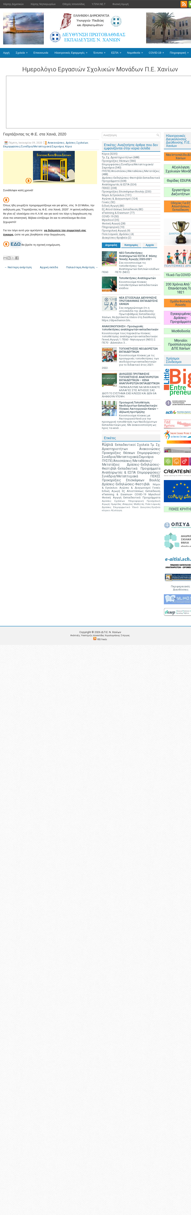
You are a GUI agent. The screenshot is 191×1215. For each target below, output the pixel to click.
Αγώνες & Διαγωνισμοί (116, 198)
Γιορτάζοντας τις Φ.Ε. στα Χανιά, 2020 (34, 134)
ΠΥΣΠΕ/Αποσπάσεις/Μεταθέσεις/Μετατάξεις (131, 171)
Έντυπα (100, 51)
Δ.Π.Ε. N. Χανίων (111, 632)
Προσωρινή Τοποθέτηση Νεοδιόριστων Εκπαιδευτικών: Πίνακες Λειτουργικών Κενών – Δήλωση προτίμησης (138, 407)
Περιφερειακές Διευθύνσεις (180, 588)
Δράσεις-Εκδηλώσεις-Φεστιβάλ (126, 484)
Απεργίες (127, 504)
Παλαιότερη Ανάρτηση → (82, 267)
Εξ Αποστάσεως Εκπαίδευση (120, 209)
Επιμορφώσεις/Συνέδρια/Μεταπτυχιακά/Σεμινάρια (33, 146)
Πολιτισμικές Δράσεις (116, 234)
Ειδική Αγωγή (110, 205)
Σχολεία (23, 51)
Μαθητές (139, 504)
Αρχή (6, 52)
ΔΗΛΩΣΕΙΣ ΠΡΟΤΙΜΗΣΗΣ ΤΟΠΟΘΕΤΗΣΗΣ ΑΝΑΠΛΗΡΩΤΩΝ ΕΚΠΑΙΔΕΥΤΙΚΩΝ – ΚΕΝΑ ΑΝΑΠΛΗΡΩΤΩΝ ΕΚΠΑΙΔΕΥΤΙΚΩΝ (139, 378)
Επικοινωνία (40, 52)
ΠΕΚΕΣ (106, 188)
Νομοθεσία (136, 51)
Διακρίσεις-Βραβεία (114, 237)
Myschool (108, 219)
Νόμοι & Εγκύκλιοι (113, 195)
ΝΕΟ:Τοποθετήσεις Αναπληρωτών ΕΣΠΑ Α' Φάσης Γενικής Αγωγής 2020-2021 (138, 256)
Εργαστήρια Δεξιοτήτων (180, 192)
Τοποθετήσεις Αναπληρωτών (137, 278)
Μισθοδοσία (180, 331)
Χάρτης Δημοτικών (13, 4)
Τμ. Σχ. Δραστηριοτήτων (117, 157)
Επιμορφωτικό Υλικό (125, 507)
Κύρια (68, 146)
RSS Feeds (102, 639)
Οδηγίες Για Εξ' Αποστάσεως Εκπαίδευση (181, 206)
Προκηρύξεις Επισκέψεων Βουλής (123, 191)
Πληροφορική (110, 227)
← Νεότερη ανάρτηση (18, 267)
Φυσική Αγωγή (120, 4)
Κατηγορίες (131, 245)
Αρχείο (150, 245)
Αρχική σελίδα (49, 267)
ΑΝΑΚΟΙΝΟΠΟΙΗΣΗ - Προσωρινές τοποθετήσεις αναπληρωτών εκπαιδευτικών (130, 328)
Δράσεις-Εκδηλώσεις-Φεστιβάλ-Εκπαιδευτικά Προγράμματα (131, 466)
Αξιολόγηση (116, 510)
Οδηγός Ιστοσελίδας (73, 4)
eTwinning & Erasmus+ (115, 212)
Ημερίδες (116, 504)
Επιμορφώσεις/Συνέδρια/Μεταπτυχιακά (131, 474)
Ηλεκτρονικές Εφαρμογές (72, 51)
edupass (106, 510)
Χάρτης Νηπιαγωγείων (43, 4)
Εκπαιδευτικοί (125, 445)
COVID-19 (158, 51)
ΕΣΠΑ (117, 51)
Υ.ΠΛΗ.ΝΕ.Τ (99, 4)
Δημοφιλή (111, 245)
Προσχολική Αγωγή (114, 230)
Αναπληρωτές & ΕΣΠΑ (116, 184)
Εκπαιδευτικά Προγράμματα (141, 497)
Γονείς (106, 202)
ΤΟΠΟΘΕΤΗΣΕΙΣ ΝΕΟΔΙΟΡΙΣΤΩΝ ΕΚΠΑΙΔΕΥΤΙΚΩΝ (138, 350)
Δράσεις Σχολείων (77, 142)
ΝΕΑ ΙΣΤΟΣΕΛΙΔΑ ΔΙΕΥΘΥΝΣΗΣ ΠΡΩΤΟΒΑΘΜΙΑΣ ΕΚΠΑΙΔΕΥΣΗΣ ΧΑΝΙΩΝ (138, 301)
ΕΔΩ (16, 244)
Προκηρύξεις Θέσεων (115, 160)
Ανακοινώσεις (56, 142)
